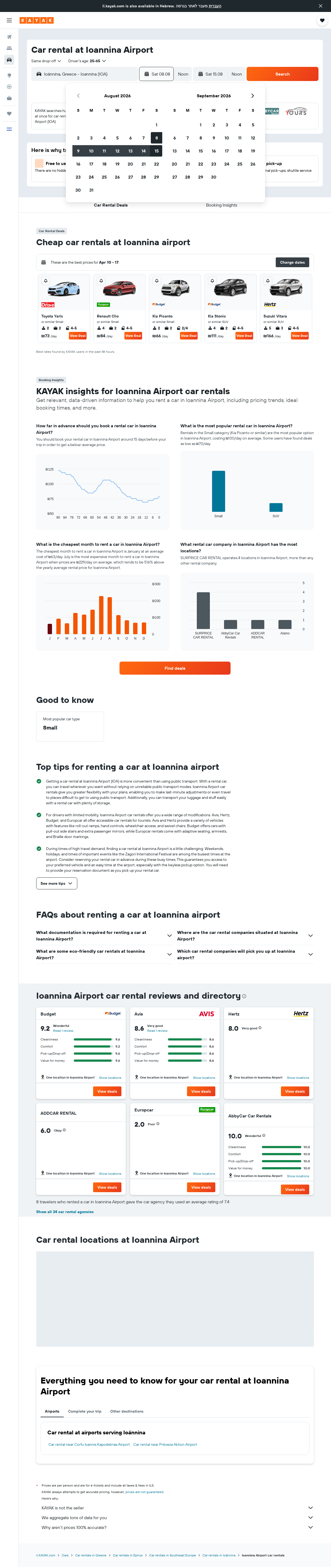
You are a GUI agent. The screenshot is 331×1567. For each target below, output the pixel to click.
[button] (320, 6)
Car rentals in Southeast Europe (172, 1555)
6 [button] (130, 138)
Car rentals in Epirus (128, 1555)
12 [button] (117, 151)
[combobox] (46, 61)
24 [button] (91, 177)
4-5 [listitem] (71, 328)
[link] (175, 668)
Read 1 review (63, 1031)
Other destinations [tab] (126, 1411)
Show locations (110, 1078)
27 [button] (130, 177)
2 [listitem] (45, 328)
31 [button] (91, 190)
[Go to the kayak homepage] (37, 20)
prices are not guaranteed (144, 1492)
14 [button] (144, 151)
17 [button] (91, 164)
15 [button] (157, 151)
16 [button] (78, 164)
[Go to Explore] (9, 75)
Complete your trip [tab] (85, 1411)
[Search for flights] (9, 37)
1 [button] (156, 124)
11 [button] (104, 151)
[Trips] (9, 113)
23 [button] (78, 177)
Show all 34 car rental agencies (65, 1211)
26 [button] (117, 177)
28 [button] (143, 177)
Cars (65, 1555)
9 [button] (78, 151)
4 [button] (104, 138)
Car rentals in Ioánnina (219, 1555)
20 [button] (130, 164)
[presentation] (244, 996)
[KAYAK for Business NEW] (9, 98)
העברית (215, 6)
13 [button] (130, 151)
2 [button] (78, 138)
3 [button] (91, 138)
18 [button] (104, 164)
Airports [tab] (52, 1411)
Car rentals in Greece (90, 1555)
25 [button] (104, 177)
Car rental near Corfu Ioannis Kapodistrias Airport (89, 1444)
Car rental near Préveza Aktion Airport (165, 1444)
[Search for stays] (9, 48)
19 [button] (117, 164)
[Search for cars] (9, 59)
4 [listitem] (101, 328)
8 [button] (156, 138)
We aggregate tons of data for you (178, 1517)
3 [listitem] (279, 328)
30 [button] (78, 190)
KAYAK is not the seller (178, 1507)
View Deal (77, 336)
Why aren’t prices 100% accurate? (178, 1527)
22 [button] (156, 164)
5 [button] (117, 138)
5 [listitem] (267, 328)
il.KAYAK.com (45, 1555)
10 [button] (91, 151)
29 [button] (156, 177)
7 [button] (143, 138)
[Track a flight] (9, 86)
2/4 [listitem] (182, 328)
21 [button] (144, 164)
